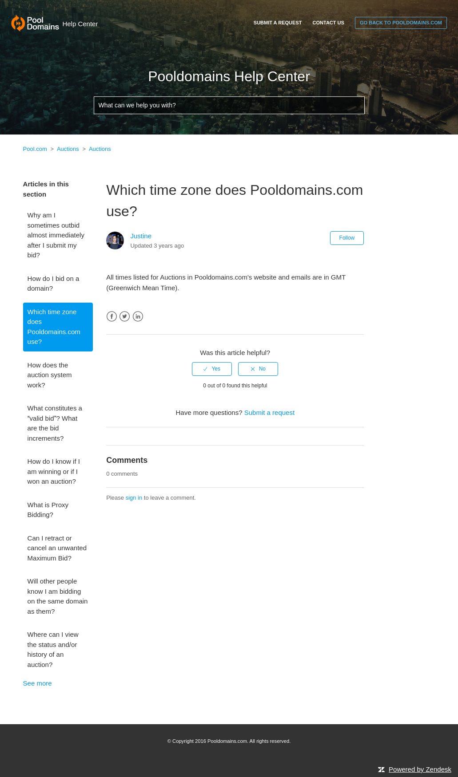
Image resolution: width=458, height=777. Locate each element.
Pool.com (35, 149)
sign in (134, 497)
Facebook (111, 316)
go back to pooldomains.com (401, 22)
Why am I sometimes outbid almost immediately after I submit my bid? (56, 235)
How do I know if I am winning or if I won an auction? (54, 471)
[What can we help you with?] (229, 105)
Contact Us (328, 22)
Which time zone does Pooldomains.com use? (54, 327)
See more (37, 683)
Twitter (124, 316)
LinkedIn (137, 316)
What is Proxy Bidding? (48, 510)
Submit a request (278, 22)
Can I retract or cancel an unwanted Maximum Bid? (57, 548)
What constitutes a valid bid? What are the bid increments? (55, 423)
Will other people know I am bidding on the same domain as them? (58, 596)
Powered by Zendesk (420, 769)
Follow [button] (347, 238)
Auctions (68, 149)
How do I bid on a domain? (54, 283)
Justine (140, 236)
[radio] (212, 368)
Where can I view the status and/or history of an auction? (53, 649)
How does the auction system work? (50, 375)
